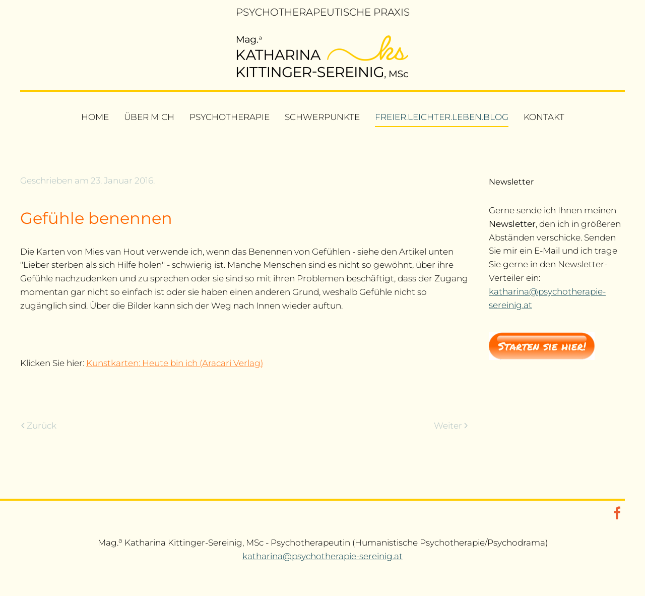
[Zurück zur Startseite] (322, 57)
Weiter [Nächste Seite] (451, 426)
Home (95, 117)
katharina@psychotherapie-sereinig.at (322, 556)
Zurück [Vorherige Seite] (38, 426)
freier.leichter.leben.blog (441, 117)
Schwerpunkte (322, 117)
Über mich (149, 117)
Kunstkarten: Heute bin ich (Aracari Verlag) (174, 363)
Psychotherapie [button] (229, 117)
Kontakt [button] (544, 117)
